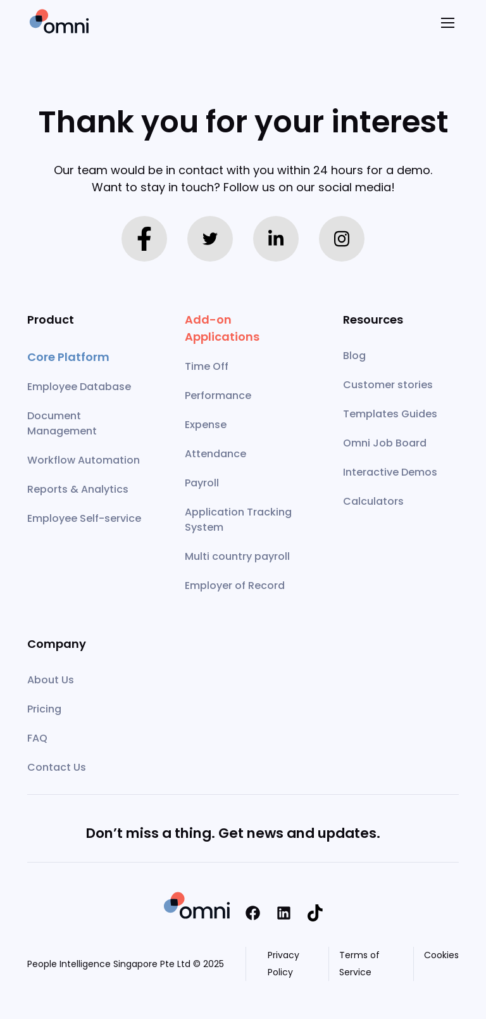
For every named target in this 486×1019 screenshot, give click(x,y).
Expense (206, 424)
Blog (354, 355)
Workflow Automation (83, 460)
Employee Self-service (84, 518)
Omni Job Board (385, 443)
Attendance (215, 453)
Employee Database (79, 386)
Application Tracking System (238, 520)
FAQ (37, 738)
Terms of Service (359, 963)
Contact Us (56, 767)
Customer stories (388, 384)
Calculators (373, 501)
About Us (50, 680)
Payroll (202, 483)
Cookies (441, 955)
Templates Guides (390, 414)
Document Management (62, 423)
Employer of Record (235, 585)
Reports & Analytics (77, 489)
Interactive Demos (390, 472)
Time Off (206, 366)
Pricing (44, 709)
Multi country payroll (237, 556)
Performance (218, 395)
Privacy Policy (283, 963)
